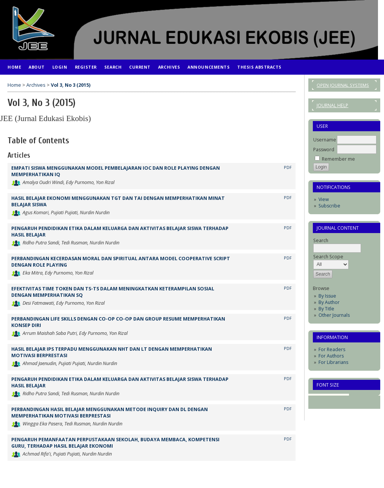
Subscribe (329, 206)
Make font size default (331, 398)
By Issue (327, 296)
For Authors (331, 356)
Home (14, 67)
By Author (329, 302)
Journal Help (332, 105)
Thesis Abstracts (259, 67)
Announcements (208, 67)
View (323, 199)
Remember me (338, 159)
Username (324, 140)
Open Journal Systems (343, 85)
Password (323, 149)
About (37, 67)
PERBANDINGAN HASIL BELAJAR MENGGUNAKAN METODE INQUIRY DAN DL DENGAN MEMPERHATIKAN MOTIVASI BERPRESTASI (109, 412)
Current (140, 67)
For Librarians (333, 362)
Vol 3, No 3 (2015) (70, 85)
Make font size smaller (319, 398)
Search (113, 67)
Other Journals (334, 315)
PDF (288, 167)
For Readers (331, 349)
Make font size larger (343, 398)
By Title (326, 308)
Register (86, 67)
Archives (169, 67)
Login (59, 67)
